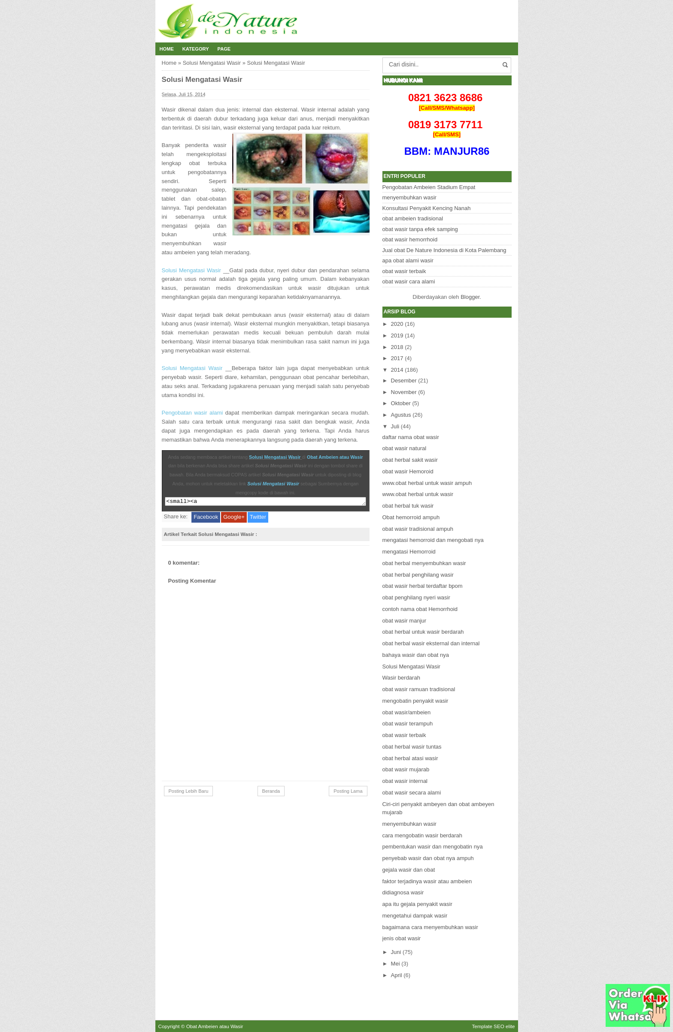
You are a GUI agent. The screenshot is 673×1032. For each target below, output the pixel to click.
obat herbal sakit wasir (410, 460)
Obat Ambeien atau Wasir (335, 457)
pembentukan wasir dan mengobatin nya (432, 846)
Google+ (234, 518)
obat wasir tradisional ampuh (417, 529)
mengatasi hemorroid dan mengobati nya (433, 540)
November (404, 392)
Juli (395, 426)
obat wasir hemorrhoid (410, 239)
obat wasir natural (404, 448)
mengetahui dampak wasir (415, 915)
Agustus (401, 415)
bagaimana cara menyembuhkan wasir (430, 927)
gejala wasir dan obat (408, 870)
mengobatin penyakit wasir (415, 701)
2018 (397, 347)
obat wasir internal (405, 781)
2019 (397, 335)
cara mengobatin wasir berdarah (422, 835)
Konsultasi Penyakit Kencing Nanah (426, 208)
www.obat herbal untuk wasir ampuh (427, 483)
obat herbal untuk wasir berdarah (423, 632)
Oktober (401, 403)
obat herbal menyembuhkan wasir (424, 563)
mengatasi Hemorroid (409, 551)
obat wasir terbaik (404, 271)
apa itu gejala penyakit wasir (417, 904)
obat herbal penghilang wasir (418, 575)
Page (224, 48)
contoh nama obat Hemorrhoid (420, 609)
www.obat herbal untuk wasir (417, 494)
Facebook (206, 518)
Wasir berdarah (401, 677)
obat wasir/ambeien (406, 712)
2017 (397, 358)
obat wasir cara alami (408, 281)
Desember (404, 380)
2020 (397, 324)
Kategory (195, 48)
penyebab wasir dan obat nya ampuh (428, 858)
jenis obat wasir (401, 938)
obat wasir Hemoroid (408, 471)
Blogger (470, 297)
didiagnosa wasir (403, 892)
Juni (396, 952)
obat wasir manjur (404, 620)
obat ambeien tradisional (412, 218)
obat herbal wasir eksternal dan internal (431, 643)
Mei (395, 963)
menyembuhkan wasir (409, 197)
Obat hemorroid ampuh (411, 517)
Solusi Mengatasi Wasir (212, 63)
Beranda (271, 792)
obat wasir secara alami (411, 792)
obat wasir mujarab (406, 769)
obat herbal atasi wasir (410, 758)
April (396, 975)
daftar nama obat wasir (410, 437)
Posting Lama (347, 792)
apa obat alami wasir (408, 260)
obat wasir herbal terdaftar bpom (422, 586)
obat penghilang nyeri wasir (416, 597)
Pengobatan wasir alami (192, 412)
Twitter (258, 518)
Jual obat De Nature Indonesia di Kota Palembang (444, 250)
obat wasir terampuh (407, 723)
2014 (397, 370)
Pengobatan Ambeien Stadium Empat (429, 187)
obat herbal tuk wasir (408, 505)
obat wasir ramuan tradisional (418, 689)
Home (167, 48)
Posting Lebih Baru (189, 792)
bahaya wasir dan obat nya (415, 655)
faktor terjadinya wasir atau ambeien (427, 881)
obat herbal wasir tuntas (412, 746)
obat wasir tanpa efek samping (420, 229)
